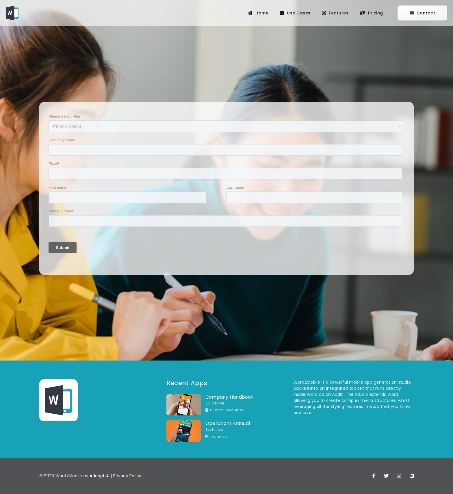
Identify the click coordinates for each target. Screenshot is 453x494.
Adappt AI (99, 476)
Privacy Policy (127, 476)
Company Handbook (229, 397)
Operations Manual (227, 423)
